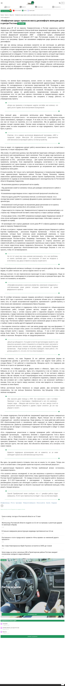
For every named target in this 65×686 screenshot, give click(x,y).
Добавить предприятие (32, 636)
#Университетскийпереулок (29, 502)
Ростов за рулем (11, 586)
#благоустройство (41, 502)
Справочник (39, 7)
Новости (23, 7)
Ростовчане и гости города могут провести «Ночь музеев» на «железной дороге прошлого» (30, 538)
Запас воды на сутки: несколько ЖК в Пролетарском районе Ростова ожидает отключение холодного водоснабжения (30, 553)
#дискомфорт (19, 502)
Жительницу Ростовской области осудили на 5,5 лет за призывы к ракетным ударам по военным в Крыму (32, 523)
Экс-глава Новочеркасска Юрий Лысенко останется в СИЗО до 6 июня (27, 546)
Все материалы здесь (32, 614)
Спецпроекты (56, 7)
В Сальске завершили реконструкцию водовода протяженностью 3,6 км (27, 531)
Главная (7, 7)
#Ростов (13, 502)
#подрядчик (54, 502)
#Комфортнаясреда (5, 502)
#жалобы (48, 502)
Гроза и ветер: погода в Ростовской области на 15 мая (21, 516)
